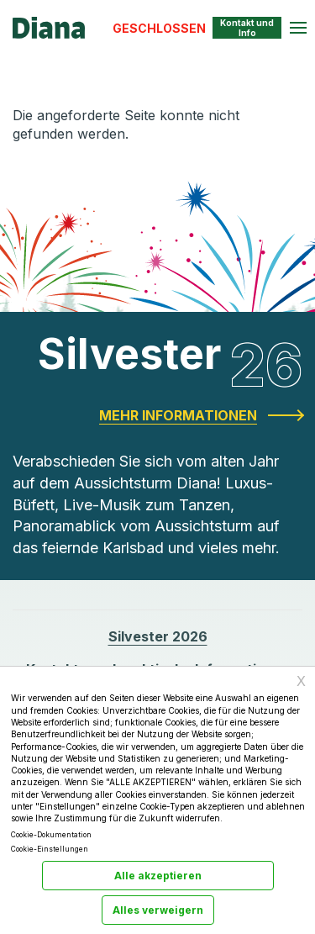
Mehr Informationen (178, 415)
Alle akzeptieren (158, 875)
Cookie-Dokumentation (51, 835)
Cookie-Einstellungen (49, 849)
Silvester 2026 (157, 636)
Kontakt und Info (247, 28)
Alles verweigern (158, 910)
